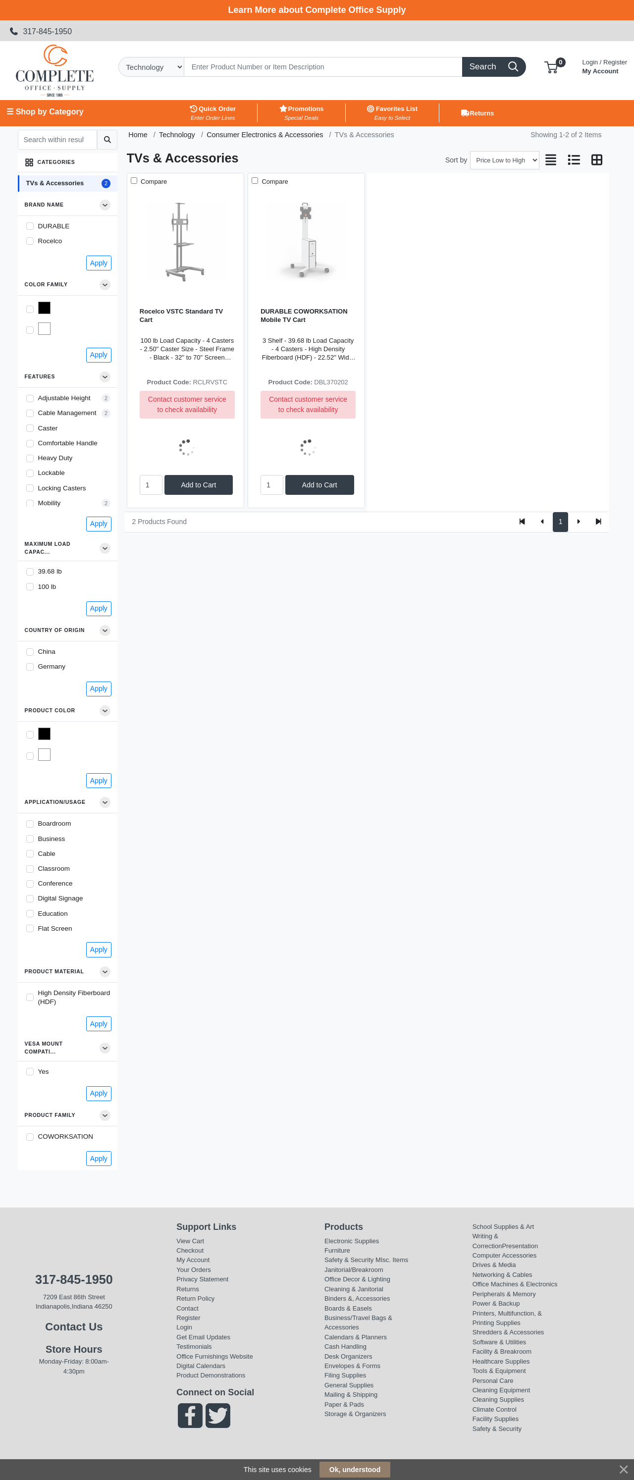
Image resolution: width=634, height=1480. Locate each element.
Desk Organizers (348, 1356)
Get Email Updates (203, 1337)
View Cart (190, 1241)
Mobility (49, 503)
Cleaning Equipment (501, 1390)
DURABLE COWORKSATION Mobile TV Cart (304, 315)
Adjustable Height (64, 398)
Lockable (51, 472)
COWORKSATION (66, 1136)
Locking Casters (62, 488)
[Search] (323, 67)
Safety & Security (348, 1260)
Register (188, 1317)
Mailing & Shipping (350, 1394)
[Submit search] (107, 140)
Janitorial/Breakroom (353, 1269)
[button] (551, 66)
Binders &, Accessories (357, 1298)
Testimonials (193, 1346)
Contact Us (74, 1327)
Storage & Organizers (355, 1414)
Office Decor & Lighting (357, 1279)
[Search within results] (57, 140)
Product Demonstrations (210, 1375)
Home (137, 135)
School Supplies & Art (503, 1226)
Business (51, 839)
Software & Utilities (500, 1342)
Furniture (337, 1250)
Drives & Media (494, 1265)
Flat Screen (55, 928)
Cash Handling (345, 1346)
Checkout (190, 1250)
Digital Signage (60, 898)
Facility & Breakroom (502, 1351)
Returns (187, 1289)
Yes (43, 1071)
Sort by (456, 160)
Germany (52, 666)
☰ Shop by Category (44, 111)
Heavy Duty (55, 458)
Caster (48, 428)
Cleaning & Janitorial (353, 1289)
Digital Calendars (200, 1366)
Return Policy (195, 1298)
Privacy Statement (202, 1279)
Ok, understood (354, 1470)
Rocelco (50, 241)
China (46, 651)
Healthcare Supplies (501, 1361)
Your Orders (193, 1269)
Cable (46, 853)
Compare (153, 181)
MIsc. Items (391, 1260)
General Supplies (348, 1385)
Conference (55, 883)
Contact (187, 1308)
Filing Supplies (345, 1375)
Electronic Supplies (351, 1241)
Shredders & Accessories (508, 1332)
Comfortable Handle (68, 443)
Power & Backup (496, 1303)
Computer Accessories (505, 1255)
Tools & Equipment (499, 1370)
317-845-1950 (40, 31)
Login (184, 1327)
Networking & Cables (502, 1274)
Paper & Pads (344, 1404)
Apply (98, 263)
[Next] (578, 522)
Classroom (54, 868)
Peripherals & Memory (504, 1294)
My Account (605, 65)
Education (53, 913)
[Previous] (542, 522)
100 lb (47, 586)
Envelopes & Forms (352, 1366)
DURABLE (54, 226)
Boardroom (54, 823)
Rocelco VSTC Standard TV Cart (181, 315)
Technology (177, 135)
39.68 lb (50, 571)
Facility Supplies (496, 1419)
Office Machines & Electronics (515, 1284)
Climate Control (495, 1409)
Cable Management (67, 413)
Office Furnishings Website (214, 1356)
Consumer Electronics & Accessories (265, 135)
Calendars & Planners (355, 1337)
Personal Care (493, 1380)
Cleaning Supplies (498, 1399)
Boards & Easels (348, 1308)
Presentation (520, 1246)
